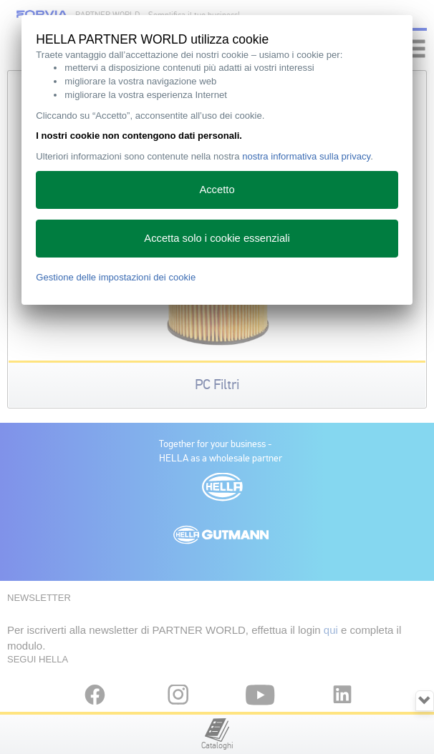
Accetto (216, 189)
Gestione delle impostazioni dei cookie (116, 277)
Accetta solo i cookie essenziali (216, 238)
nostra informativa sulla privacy (306, 156)
